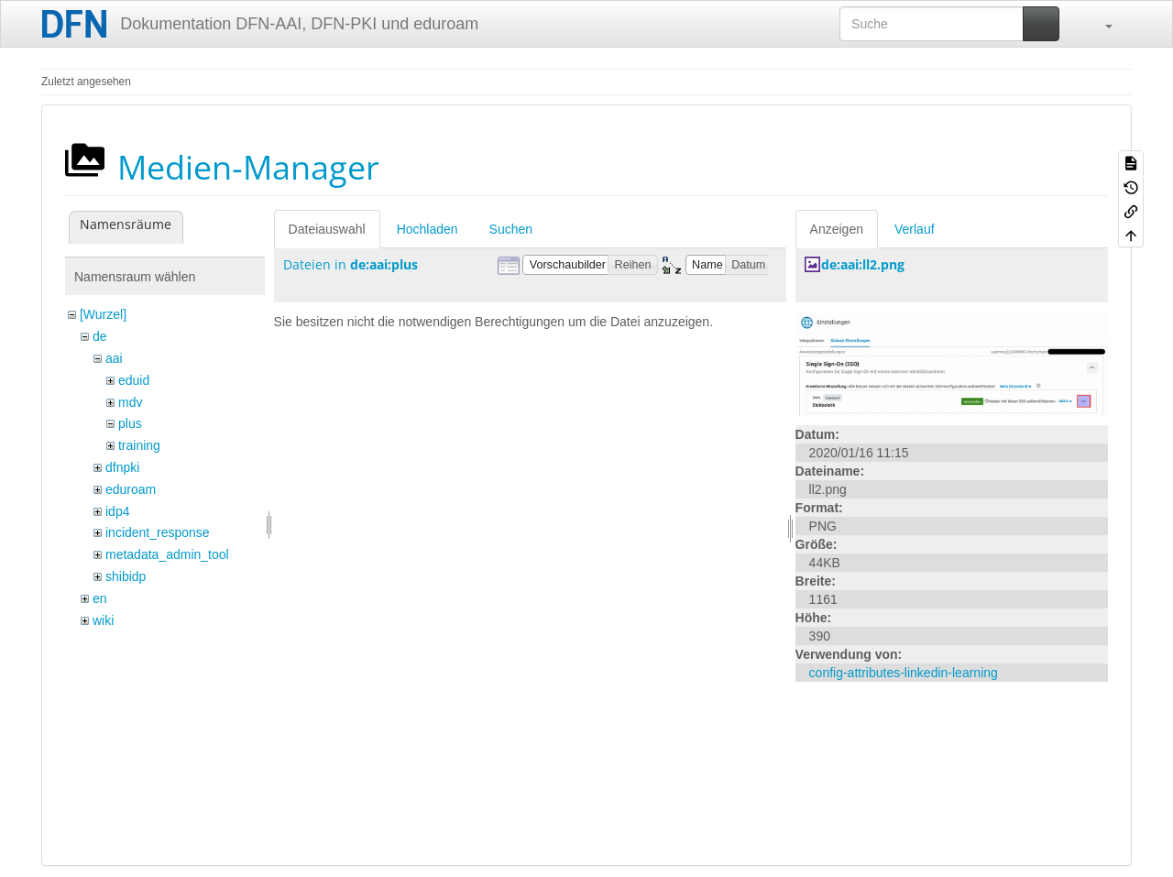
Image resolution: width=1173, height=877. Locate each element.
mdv (130, 402)
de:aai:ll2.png (862, 264)
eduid (133, 380)
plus (130, 423)
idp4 (117, 511)
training (139, 445)
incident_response (157, 532)
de (100, 336)
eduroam (130, 489)
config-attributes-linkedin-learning (903, 672)
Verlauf (914, 229)
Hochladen (427, 229)
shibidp (125, 576)
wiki (103, 620)
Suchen (510, 229)
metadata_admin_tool (167, 554)
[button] (1099, 24)
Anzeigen (836, 229)
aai (114, 358)
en (100, 598)
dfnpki (122, 467)
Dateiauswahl (327, 229)
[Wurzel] (103, 314)
